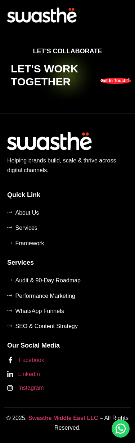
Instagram (25, 388)
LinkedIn (23, 374)
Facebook (25, 360)
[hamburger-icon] (121, 15)
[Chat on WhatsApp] (121, 429)
